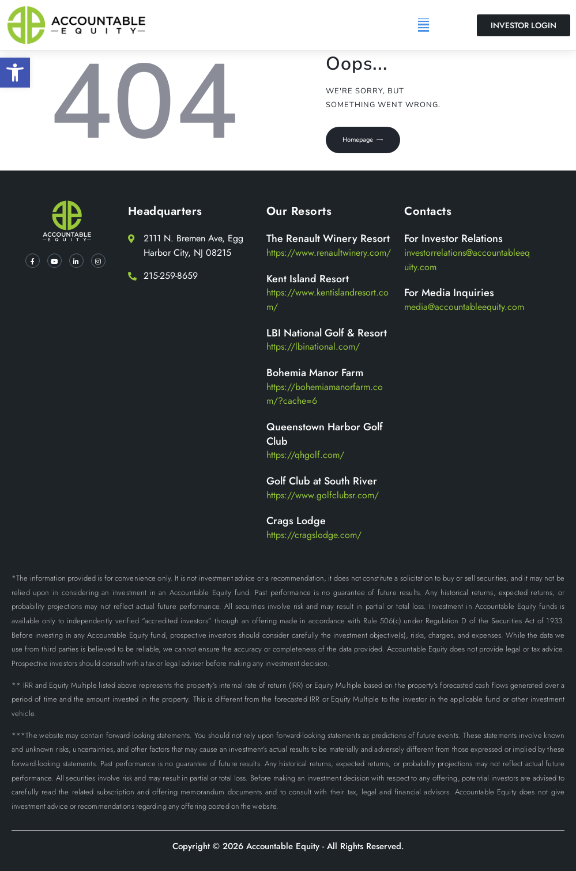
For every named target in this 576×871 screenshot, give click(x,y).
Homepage (360, 140)
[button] (15, 73)
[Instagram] (98, 260)
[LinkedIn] (76, 260)
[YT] (54, 260)
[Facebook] (32, 260)
